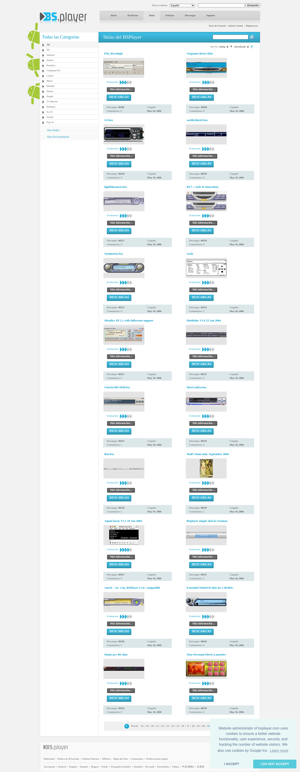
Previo (134, 726)
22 (162, 726)
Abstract (51, 55)
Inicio (114, 15)
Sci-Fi (50, 111)
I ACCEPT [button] (231, 764)
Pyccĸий (149, 766)
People (50, 96)
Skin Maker (53, 130)
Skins (152, 15)
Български (49, 766)
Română (138, 766)
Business (51, 65)
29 (198, 726)
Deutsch (62, 766)
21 (157, 726)
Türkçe (175, 766)
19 (147, 726)
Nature (50, 91)
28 (193, 726)
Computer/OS (53, 70)
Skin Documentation (58, 136)
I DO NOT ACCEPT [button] (275, 764)
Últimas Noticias (90, 758)
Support (210, 15)
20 (152, 726)
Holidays (51, 106)
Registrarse (252, 25)
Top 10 (50, 122)
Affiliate (106, 758)
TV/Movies (52, 101)
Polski (105, 766)
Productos (133, 15)
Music (50, 80)
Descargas (190, 15)
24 (172, 726)
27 (188, 726)
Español (84, 766)
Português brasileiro (121, 766)
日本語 (200, 766)
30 (203, 726)
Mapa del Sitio (120, 758)
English (73, 766)
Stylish (50, 117)
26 (183, 726)
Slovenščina (163, 766)
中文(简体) (188, 766)
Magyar (95, 766)
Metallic (51, 86)
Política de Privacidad (68, 758)
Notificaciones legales (157, 758)
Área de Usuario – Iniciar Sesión (226, 25)
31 (208, 726)
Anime (50, 60)
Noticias (170, 15)
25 (178, 726)
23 (167, 726)
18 (142, 726)
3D (48, 49)
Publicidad (49, 758)
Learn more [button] (279, 750)
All (48, 44)
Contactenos (137, 758)
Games (50, 75)
